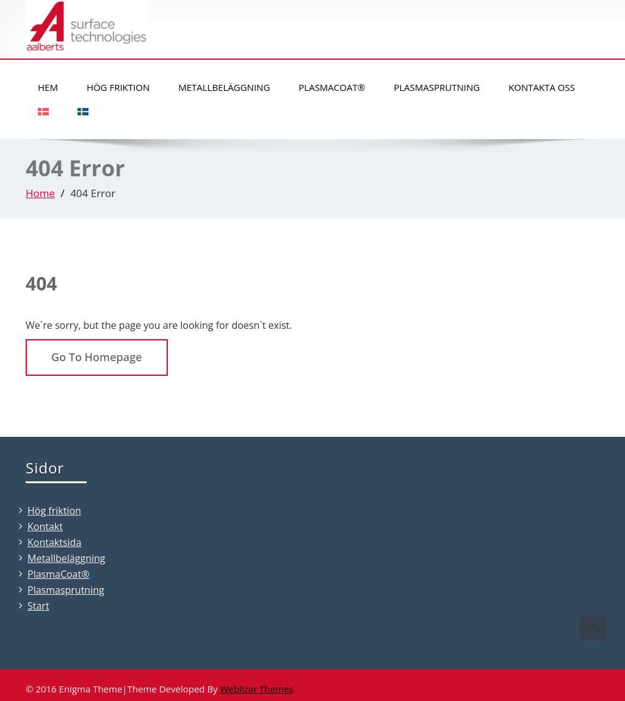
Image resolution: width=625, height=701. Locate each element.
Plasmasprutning (437, 87)
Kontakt (45, 526)
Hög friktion (118, 87)
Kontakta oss (541, 87)
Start (38, 606)
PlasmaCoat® (331, 87)
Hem (48, 87)
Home (40, 193)
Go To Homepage (96, 357)
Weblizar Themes (257, 689)
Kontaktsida (54, 542)
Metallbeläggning (224, 87)
